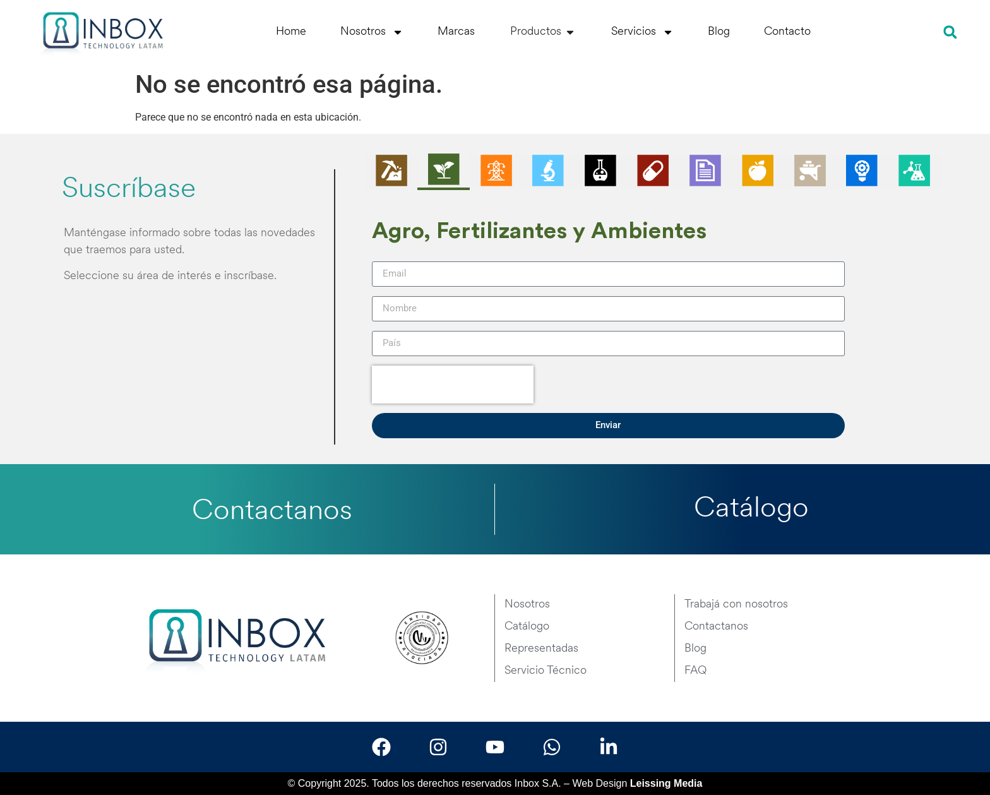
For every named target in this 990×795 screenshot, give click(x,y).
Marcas (456, 32)
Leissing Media (666, 783)
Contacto (787, 32)
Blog (719, 32)
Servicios (642, 32)
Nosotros (371, 32)
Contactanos (272, 512)
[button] (949, 31)
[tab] (392, 172)
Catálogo (751, 509)
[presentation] (453, 384)
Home (291, 32)
